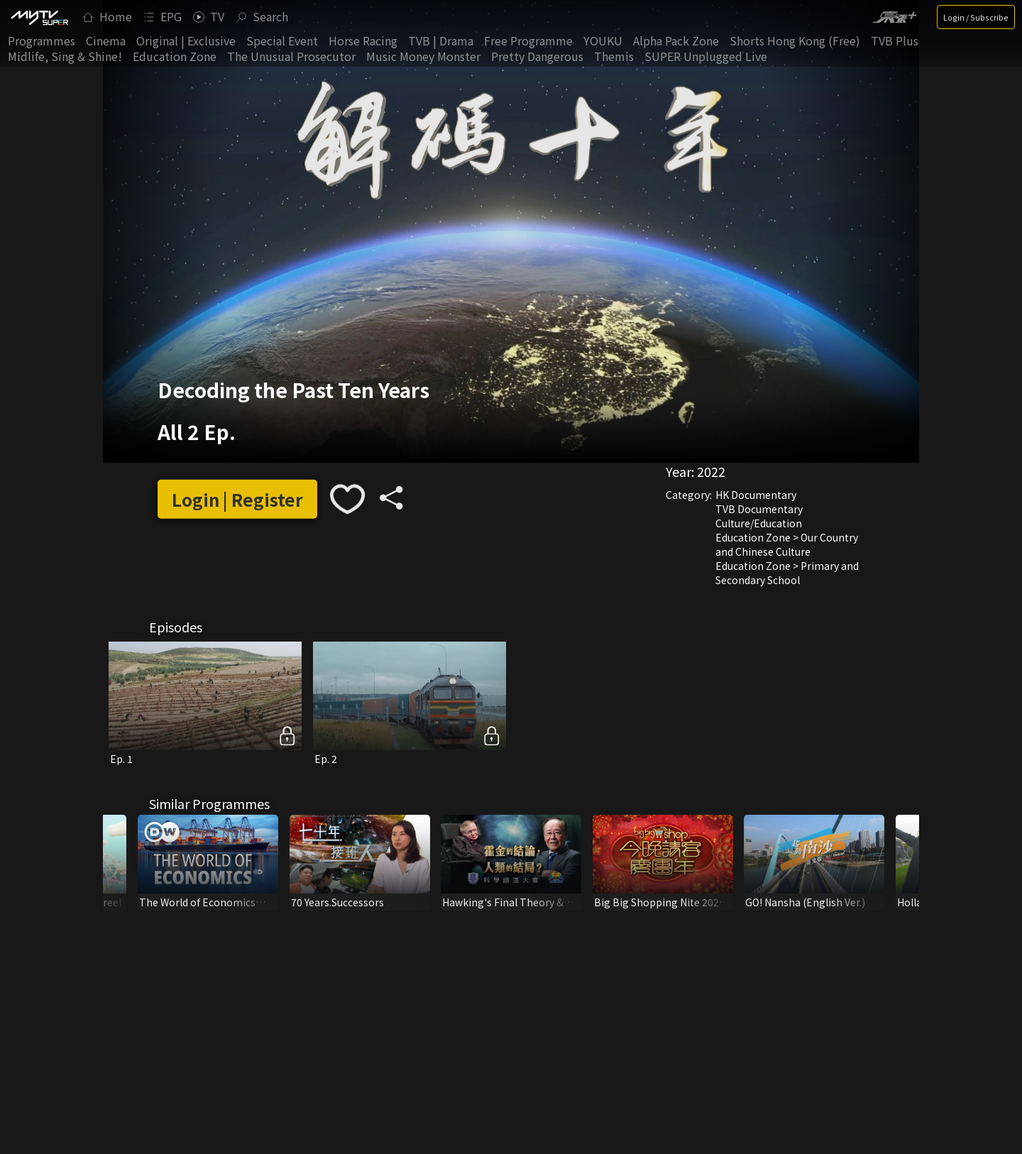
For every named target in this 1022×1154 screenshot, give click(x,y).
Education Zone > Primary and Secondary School (787, 573)
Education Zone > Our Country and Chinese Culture (786, 544)
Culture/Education (758, 523)
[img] (39, 17)
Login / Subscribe (976, 17)
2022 (711, 471)
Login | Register (237, 499)
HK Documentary (755, 495)
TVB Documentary (759, 509)
